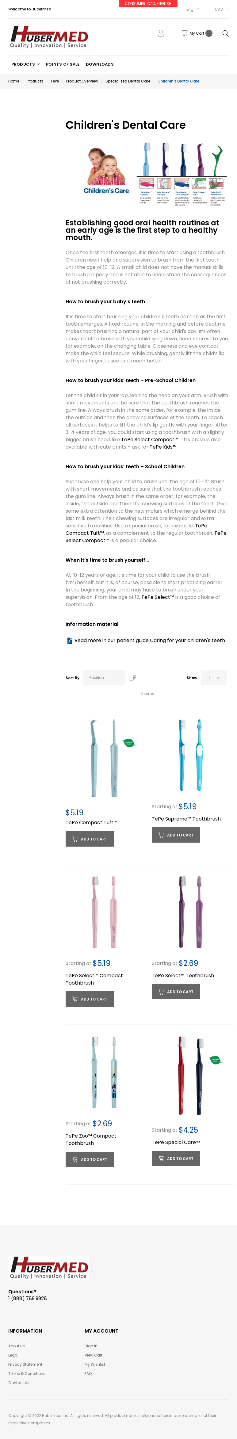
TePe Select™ (157, 597)
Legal (13, 1355)
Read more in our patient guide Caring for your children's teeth (150, 640)
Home (13, 81)
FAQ (88, 1373)
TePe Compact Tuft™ (91, 822)
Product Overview (82, 81)
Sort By (72, 677)
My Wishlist (95, 1364)
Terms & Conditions (26, 1373)
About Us (16, 1346)
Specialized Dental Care (127, 81)
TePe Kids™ (163, 446)
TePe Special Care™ (176, 1142)
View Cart (93, 1355)
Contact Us (18, 1382)
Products (35, 81)
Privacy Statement (25, 1364)
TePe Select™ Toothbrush (183, 975)
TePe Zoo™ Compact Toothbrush (91, 1139)
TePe (55, 81)
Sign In (91, 1346)
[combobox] (104, 677)
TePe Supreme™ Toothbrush (186, 818)
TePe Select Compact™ (149, 439)
